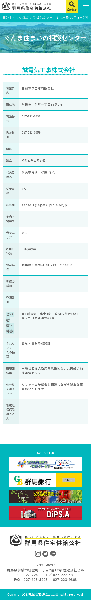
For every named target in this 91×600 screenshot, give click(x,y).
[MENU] (84, 6)
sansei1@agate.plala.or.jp (44, 205)
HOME (7, 17)
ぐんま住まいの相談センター (34, 17)
